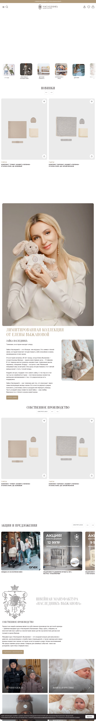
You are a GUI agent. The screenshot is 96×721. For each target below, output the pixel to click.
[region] (43, 413)
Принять (89, 716)
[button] (43, 55)
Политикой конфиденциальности (44, 717)
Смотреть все (43, 413)
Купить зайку (12, 399)
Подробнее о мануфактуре (13, 654)
